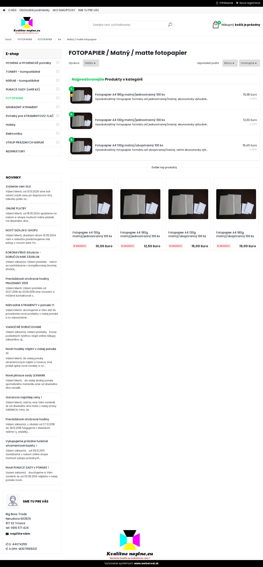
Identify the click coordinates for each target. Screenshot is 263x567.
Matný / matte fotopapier (82, 39)
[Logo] (28, 25)
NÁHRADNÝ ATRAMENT (22, 107)
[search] (170, 26)
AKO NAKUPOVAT (64, 10)
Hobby (11, 125)
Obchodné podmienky (34, 10)
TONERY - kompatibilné (23, 72)
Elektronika (14, 134)
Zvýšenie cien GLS (18, 186)
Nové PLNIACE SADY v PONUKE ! (27, 467)
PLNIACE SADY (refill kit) (23, 89)
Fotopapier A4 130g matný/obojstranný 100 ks (187, 234)
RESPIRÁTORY (15, 151)
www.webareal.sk (146, 563)
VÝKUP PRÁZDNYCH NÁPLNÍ (25, 142)
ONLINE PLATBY (16, 208)
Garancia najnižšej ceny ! (24, 397)
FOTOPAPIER (25, 39)
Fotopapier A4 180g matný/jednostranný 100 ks (140, 234)
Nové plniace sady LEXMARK (25, 375)
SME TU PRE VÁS (88, 10)
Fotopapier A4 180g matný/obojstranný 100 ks (235, 234)
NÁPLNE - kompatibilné (22, 81)
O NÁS (12, 10)
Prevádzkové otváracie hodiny (27, 419)
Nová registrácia (250, 3)
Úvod (8, 39)
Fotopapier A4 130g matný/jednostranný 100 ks (92, 234)
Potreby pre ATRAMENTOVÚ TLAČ (30, 116)
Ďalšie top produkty (164, 167)
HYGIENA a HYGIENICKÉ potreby (28, 63)
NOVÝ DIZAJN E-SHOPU (22, 230)
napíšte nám (20, 534)
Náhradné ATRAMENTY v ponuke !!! (30, 305)
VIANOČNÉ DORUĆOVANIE (23, 327)
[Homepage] (4, 10)
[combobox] (230, 63)
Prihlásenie (226, 3)
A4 (59, 39)
